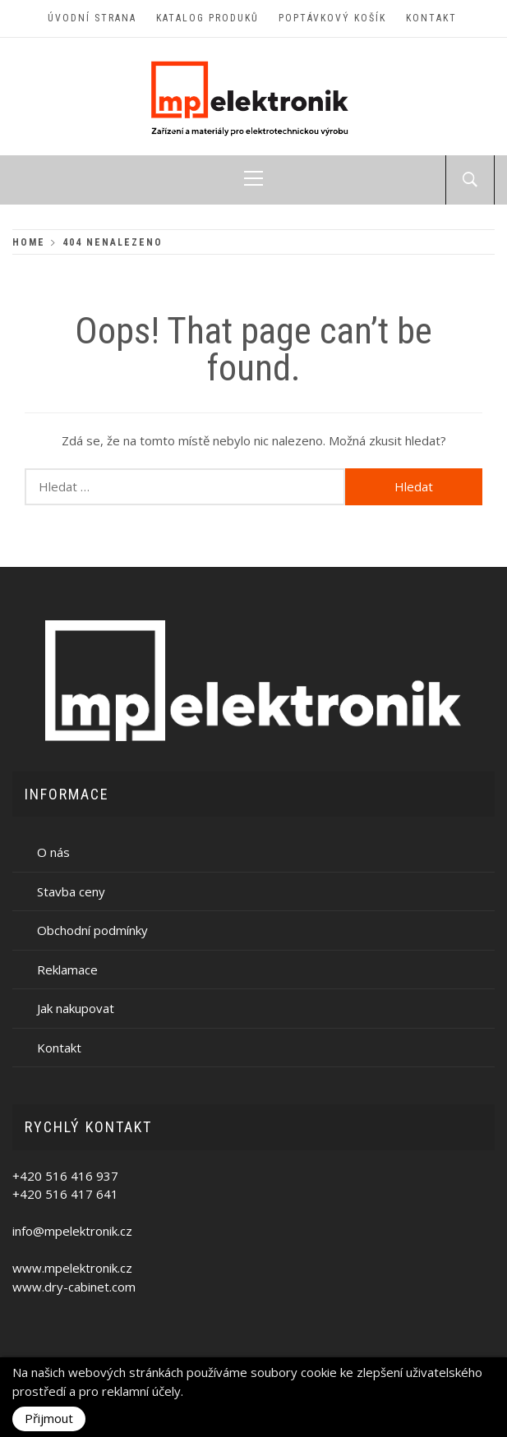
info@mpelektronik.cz (72, 1231)
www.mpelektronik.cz (72, 1268)
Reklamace (67, 969)
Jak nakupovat (75, 1008)
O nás (53, 852)
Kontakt (431, 18)
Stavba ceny (71, 891)
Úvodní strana (92, 18)
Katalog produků (207, 18)
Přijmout (49, 1418)
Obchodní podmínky (92, 930)
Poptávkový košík (332, 18)
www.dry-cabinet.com (74, 1286)
